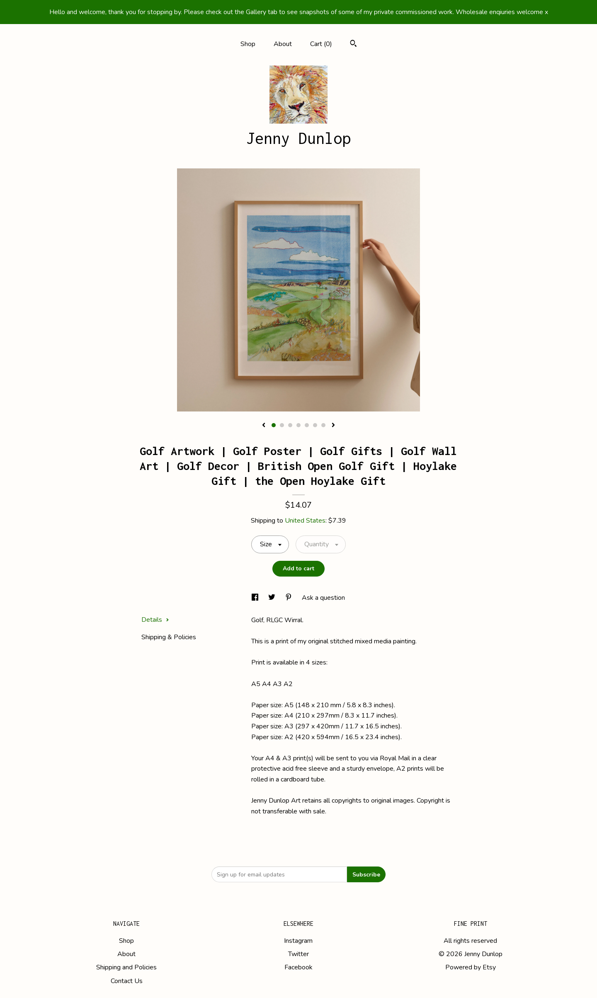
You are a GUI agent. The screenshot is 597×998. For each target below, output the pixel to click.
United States (305, 520)
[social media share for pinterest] (289, 597)
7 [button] (323, 425)
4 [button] (298, 425)
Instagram (298, 940)
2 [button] (282, 425)
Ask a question (323, 597)
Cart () (321, 44)
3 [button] (290, 425)
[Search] (353, 44)
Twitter (298, 954)
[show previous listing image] (264, 425)
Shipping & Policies (168, 637)
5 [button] (307, 425)
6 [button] (315, 425)
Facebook (298, 967)
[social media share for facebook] (256, 597)
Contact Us (127, 981)
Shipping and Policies (126, 967)
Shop (247, 44)
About (283, 44)
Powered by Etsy (470, 967)
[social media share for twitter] (272, 597)
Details (155, 619)
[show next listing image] (333, 425)
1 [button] (274, 425)
